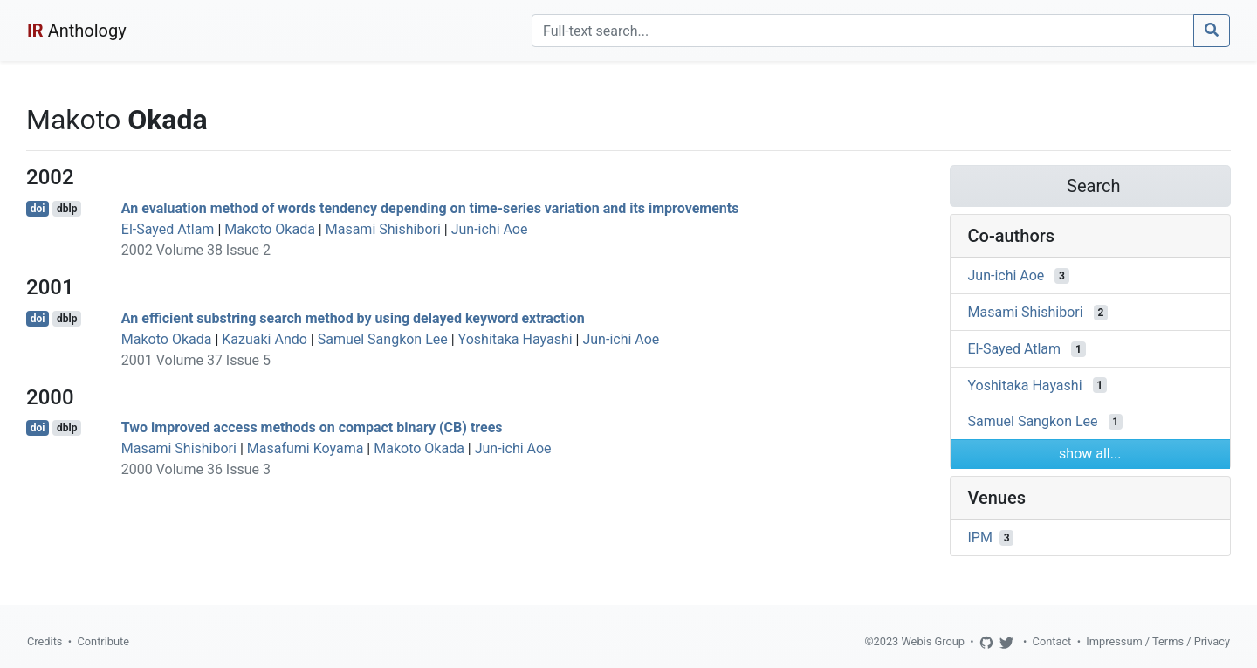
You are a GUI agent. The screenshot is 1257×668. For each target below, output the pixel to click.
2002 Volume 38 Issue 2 (196, 250)
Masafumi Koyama (305, 448)
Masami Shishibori (383, 229)
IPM (980, 537)
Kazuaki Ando (264, 339)
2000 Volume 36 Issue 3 (196, 469)
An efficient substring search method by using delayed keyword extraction (353, 318)
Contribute (103, 641)
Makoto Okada (269, 229)
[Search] (863, 30)
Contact (1052, 641)
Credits (44, 641)
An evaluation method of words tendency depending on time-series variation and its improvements (430, 208)
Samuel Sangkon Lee (383, 339)
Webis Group (933, 641)
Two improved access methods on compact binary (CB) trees (312, 427)
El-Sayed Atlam (168, 229)
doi (38, 209)
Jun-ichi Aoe (489, 229)
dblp (67, 209)
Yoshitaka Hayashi (515, 339)
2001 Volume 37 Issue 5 (196, 360)
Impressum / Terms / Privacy (1158, 641)
